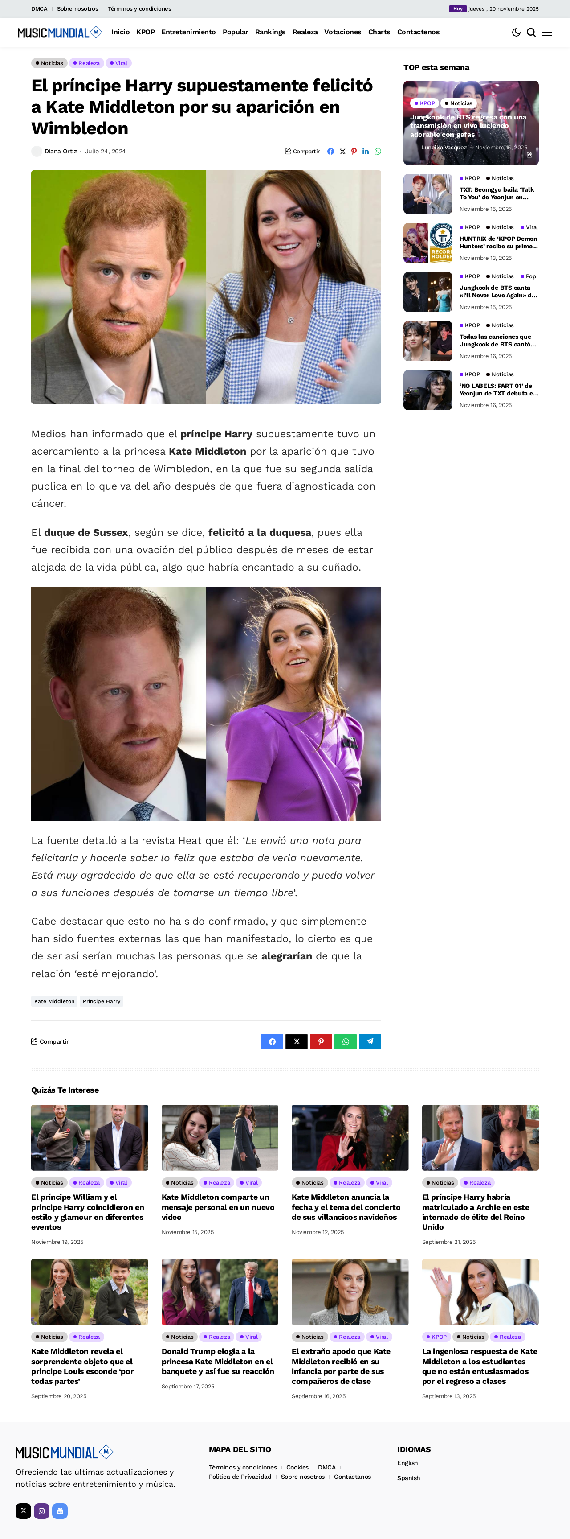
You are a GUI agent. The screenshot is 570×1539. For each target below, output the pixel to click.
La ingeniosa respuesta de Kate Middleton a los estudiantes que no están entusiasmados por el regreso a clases (480, 1365)
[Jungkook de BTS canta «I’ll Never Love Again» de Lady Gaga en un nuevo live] (427, 292)
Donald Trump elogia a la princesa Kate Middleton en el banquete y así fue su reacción (218, 1360)
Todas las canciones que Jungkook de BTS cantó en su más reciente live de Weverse (498, 340)
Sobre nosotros (77, 8)
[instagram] (41, 1509)
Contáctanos (352, 1474)
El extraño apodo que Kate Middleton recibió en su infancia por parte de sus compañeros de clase (341, 1365)
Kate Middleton (54, 1001)
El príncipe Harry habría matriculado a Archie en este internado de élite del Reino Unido (476, 1211)
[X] (23, 1509)
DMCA (39, 8)
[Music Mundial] (60, 32)
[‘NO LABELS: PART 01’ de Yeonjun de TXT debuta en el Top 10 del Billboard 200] (427, 390)
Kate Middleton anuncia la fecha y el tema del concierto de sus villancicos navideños (346, 1206)
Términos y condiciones (139, 8)
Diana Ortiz (61, 151)
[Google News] (60, 1509)
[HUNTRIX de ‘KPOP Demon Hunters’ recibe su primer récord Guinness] (427, 243)
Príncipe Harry (101, 1001)
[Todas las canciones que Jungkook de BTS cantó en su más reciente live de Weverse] (427, 341)
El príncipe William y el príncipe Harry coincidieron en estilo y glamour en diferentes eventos (87, 1211)
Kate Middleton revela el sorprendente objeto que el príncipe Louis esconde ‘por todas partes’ (82, 1365)
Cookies (297, 1465)
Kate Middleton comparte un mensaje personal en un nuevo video (219, 1206)
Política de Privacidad (240, 1474)
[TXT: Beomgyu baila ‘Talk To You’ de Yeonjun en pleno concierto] (427, 194)
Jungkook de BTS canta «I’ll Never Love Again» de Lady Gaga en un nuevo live (497, 291)
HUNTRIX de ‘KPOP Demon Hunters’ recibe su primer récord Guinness (498, 242)
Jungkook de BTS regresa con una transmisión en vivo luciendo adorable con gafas (468, 125)
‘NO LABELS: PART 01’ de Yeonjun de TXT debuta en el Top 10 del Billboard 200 (499, 389)
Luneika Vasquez (444, 147)
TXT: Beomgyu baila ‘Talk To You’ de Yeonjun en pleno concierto (497, 193)
